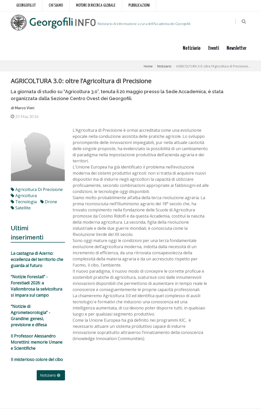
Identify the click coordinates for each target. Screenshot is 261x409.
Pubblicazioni (139, 5)
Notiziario (192, 48)
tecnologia (24, 202)
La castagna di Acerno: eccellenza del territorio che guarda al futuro (37, 260)
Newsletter (236, 48)
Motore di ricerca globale (95, 5)
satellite (21, 208)
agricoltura (24, 196)
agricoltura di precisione (37, 190)
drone (48, 202)
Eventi (213, 48)
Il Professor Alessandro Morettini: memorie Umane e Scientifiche (36, 342)
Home (148, 66)
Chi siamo (56, 5)
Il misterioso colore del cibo (37, 360)
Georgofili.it (26, 5)
